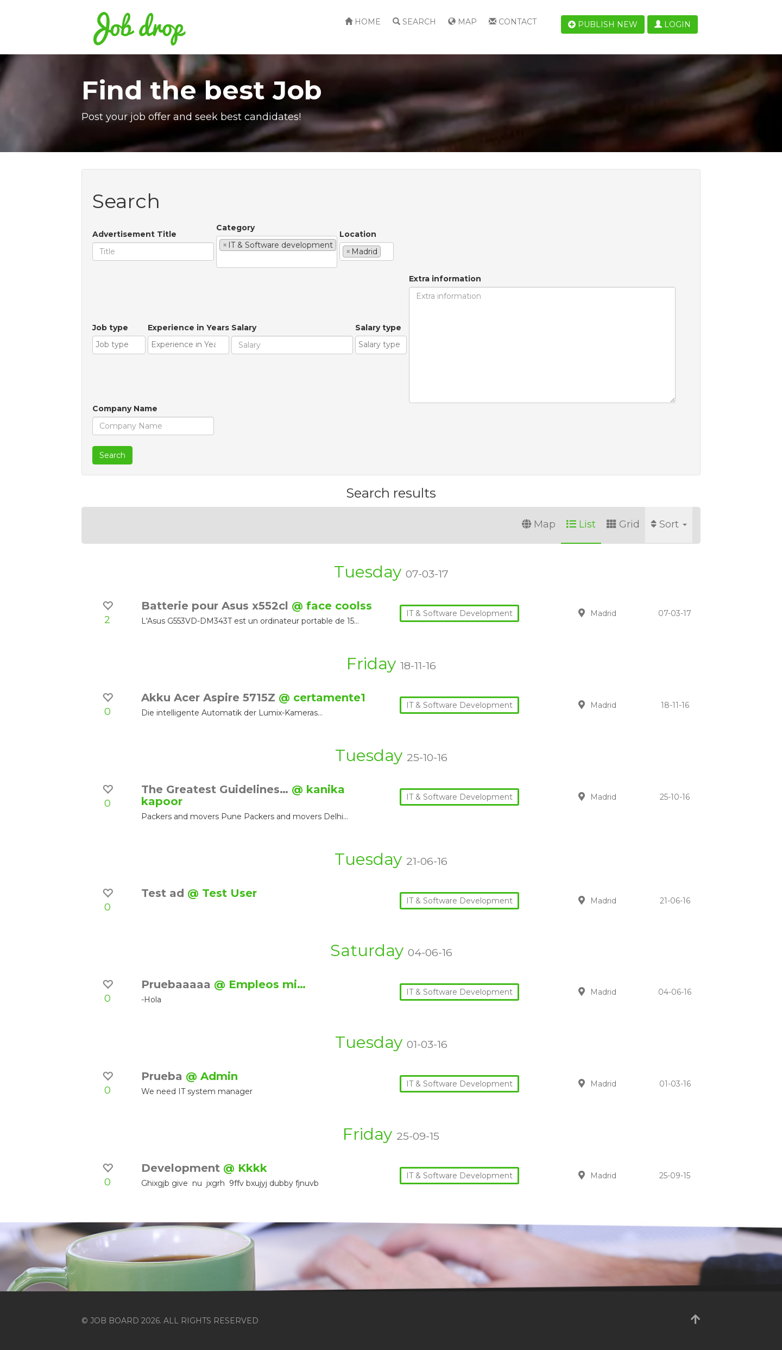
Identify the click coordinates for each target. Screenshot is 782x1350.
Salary (243, 327)
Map (462, 22)
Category (235, 228)
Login (672, 24)
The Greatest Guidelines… (216, 789)
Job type (110, 327)
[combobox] (276, 252)
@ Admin (212, 1076)
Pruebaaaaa (177, 984)
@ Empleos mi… (260, 984)
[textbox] (222, 259)
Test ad (164, 893)
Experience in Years (188, 327)
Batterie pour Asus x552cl (216, 605)
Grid (623, 524)
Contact (513, 22)
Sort (669, 524)
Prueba (163, 1076)
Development (182, 1168)
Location (357, 234)
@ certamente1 (322, 697)
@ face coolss (332, 605)
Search (414, 22)
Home (363, 22)
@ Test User (222, 893)
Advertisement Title (134, 234)
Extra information (445, 279)
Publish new (603, 24)
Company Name (124, 408)
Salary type (378, 327)
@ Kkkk (245, 1168)
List (581, 524)
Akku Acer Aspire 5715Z (210, 697)
